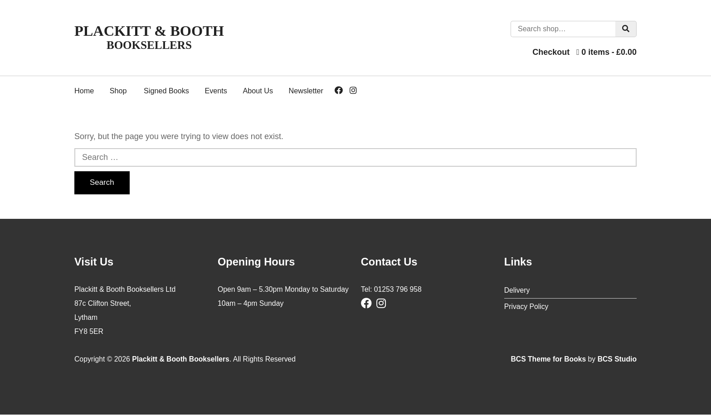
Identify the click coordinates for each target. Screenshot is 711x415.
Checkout (551, 52)
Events (216, 91)
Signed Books (166, 91)
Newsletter (306, 91)
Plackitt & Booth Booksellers (180, 359)
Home (84, 91)
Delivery (517, 290)
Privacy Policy (526, 306)
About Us (258, 91)
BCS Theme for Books (548, 359)
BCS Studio (617, 359)
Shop (118, 91)
